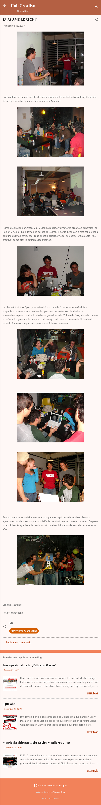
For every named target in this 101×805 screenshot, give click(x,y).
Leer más (92, 693)
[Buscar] (96, 7)
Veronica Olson (59, 792)
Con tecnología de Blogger (50, 785)
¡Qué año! (9, 704)
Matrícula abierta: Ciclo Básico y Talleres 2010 (36, 743)
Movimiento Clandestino (24, 630)
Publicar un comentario (18, 642)
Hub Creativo (23, 5)
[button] (96, 20)
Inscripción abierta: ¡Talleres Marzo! (29, 665)
